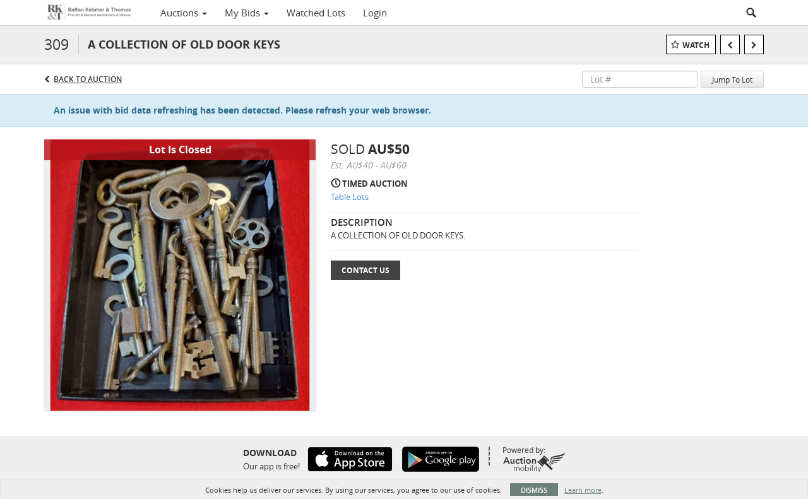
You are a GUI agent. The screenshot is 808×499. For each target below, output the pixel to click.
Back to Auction (88, 79)
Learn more (583, 490)
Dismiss (534, 490)
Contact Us (365, 270)
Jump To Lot (732, 79)
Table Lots (350, 197)
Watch (696, 45)
